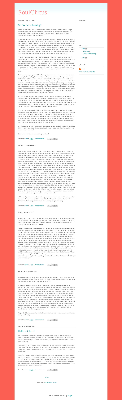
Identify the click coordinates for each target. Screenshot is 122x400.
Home (47, 377)
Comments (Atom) (51, 382)
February (86, 51)
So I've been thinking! (29, 25)
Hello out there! (26, 331)
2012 (83, 49)
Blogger (70, 396)
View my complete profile (87, 72)
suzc (83, 69)
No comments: (39, 139)
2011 (83, 58)
